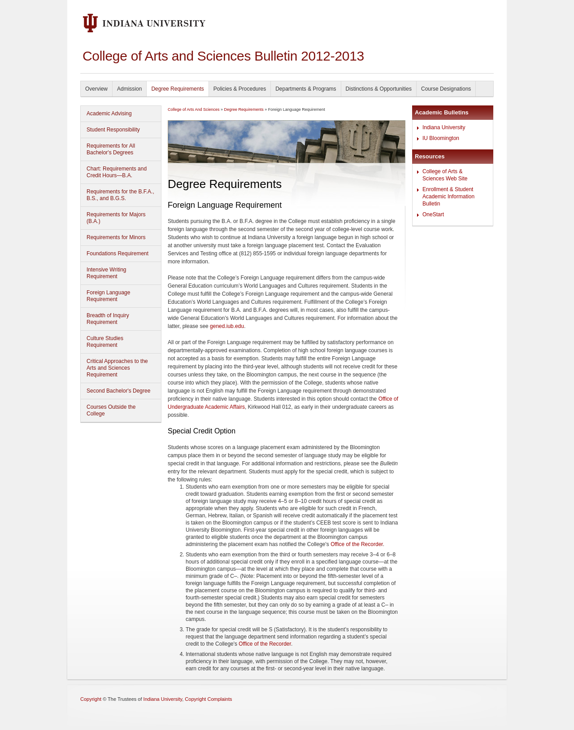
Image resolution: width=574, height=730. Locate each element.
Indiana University (443, 127)
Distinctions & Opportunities (379, 89)
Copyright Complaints (208, 699)
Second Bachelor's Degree (118, 391)
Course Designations (446, 89)
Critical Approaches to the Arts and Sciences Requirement (117, 368)
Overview (96, 89)
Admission (129, 89)
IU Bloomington (440, 138)
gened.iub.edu (227, 326)
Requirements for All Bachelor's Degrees (111, 149)
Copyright (90, 699)
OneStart (433, 214)
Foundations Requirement (117, 253)
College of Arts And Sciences (194, 109)
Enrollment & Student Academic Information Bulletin (448, 196)
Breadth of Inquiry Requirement (108, 318)
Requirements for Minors (116, 237)
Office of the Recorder (356, 544)
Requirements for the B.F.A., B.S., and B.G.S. (120, 194)
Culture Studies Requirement (105, 341)
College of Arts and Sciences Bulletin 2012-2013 (223, 55)
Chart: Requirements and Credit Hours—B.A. (117, 172)
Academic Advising (109, 113)
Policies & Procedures (239, 89)
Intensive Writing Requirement (106, 273)
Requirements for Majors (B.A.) (116, 217)
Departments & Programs (305, 89)
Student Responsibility (113, 130)
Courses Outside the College (111, 410)
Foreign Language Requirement (108, 295)
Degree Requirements (177, 89)
